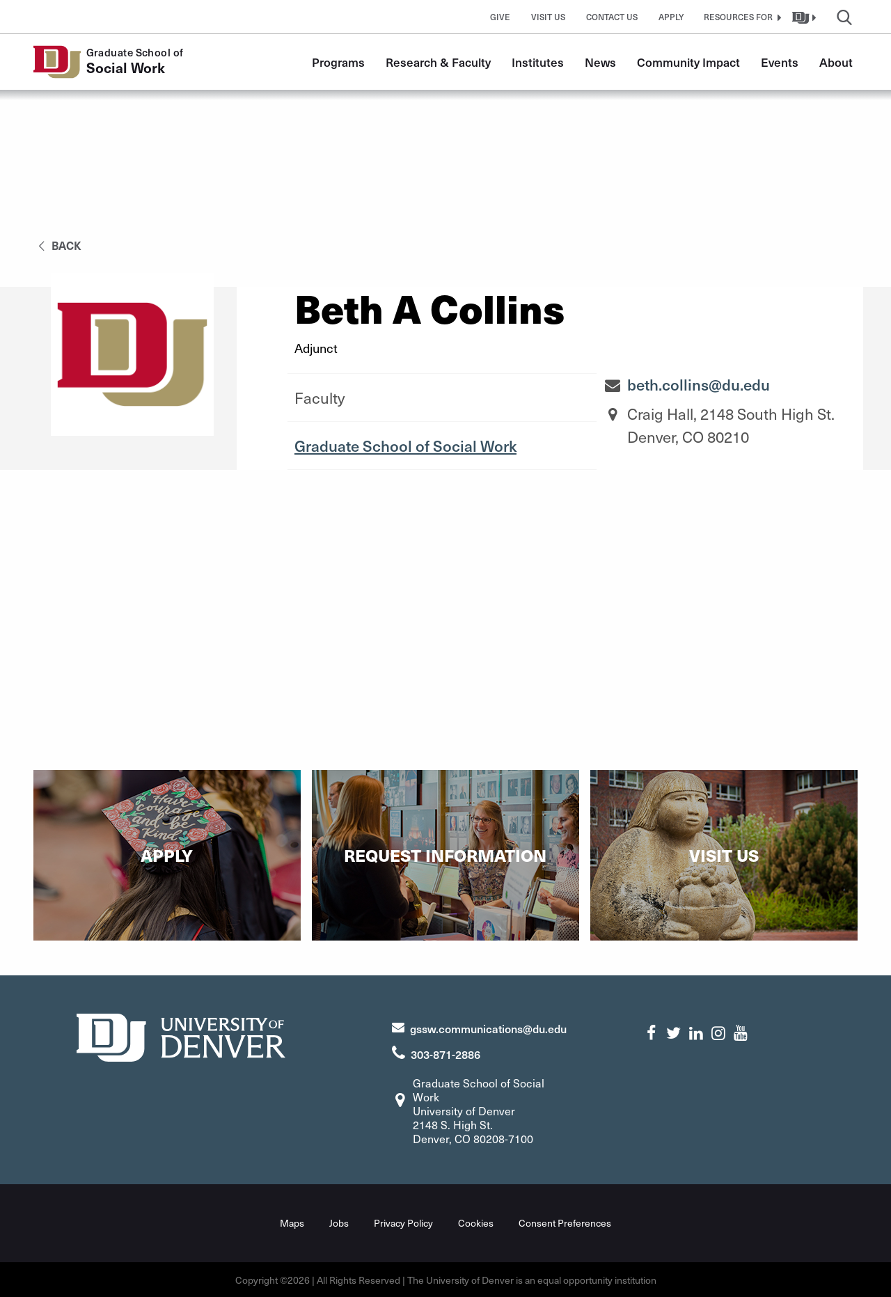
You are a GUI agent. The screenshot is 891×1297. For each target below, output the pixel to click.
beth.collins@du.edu (698, 384)
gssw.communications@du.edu (488, 1028)
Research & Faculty (438, 62)
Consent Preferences (565, 1222)
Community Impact (688, 62)
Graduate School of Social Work (405, 445)
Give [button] (500, 16)
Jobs (339, 1222)
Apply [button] (671, 16)
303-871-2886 (445, 1054)
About (836, 62)
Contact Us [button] (612, 16)
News (600, 62)
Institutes (538, 62)
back (57, 245)
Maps (292, 1222)
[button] (741, 16)
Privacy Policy (403, 1222)
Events (779, 62)
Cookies (476, 1222)
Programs (338, 62)
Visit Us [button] (548, 16)
